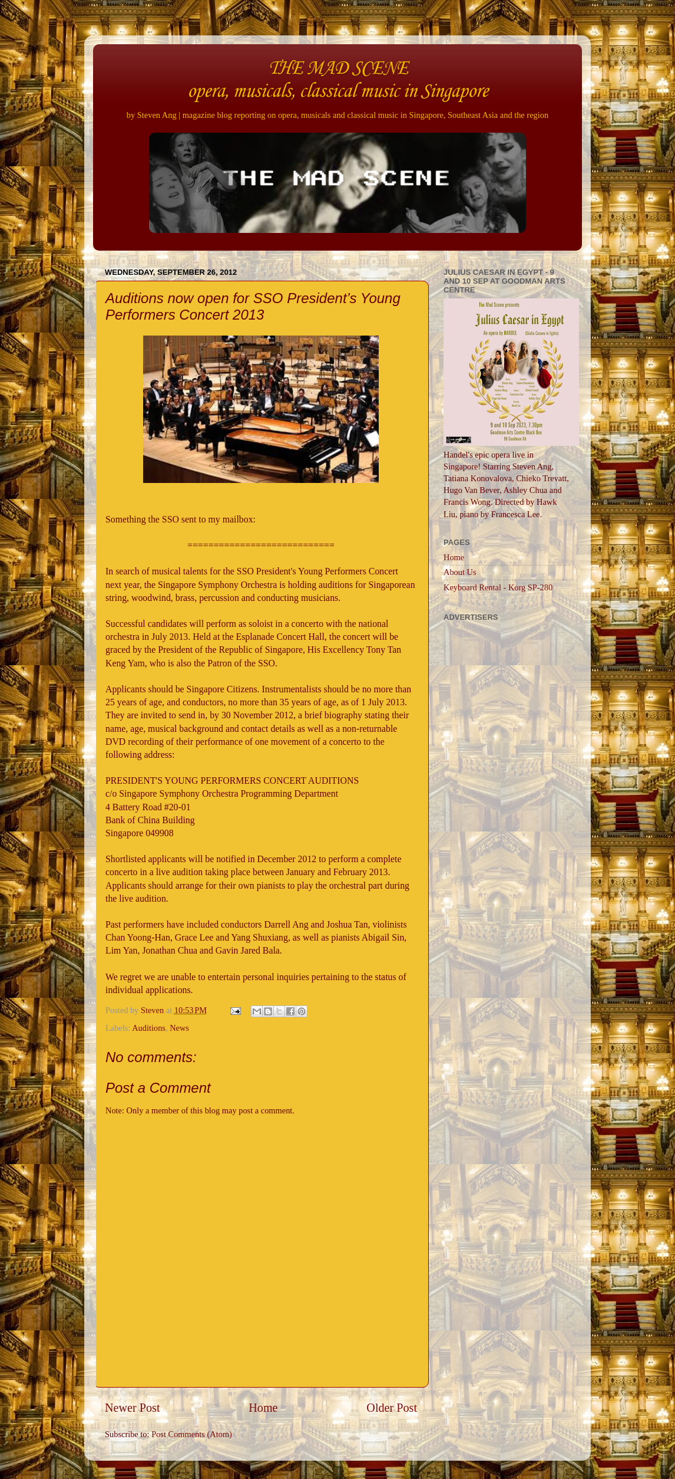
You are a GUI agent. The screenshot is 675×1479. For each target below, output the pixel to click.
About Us (460, 572)
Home (263, 1407)
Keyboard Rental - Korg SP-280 (498, 587)
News (179, 1028)
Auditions (149, 1028)
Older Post (391, 1407)
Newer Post (132, 1407)
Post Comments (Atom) (191, 1434)
